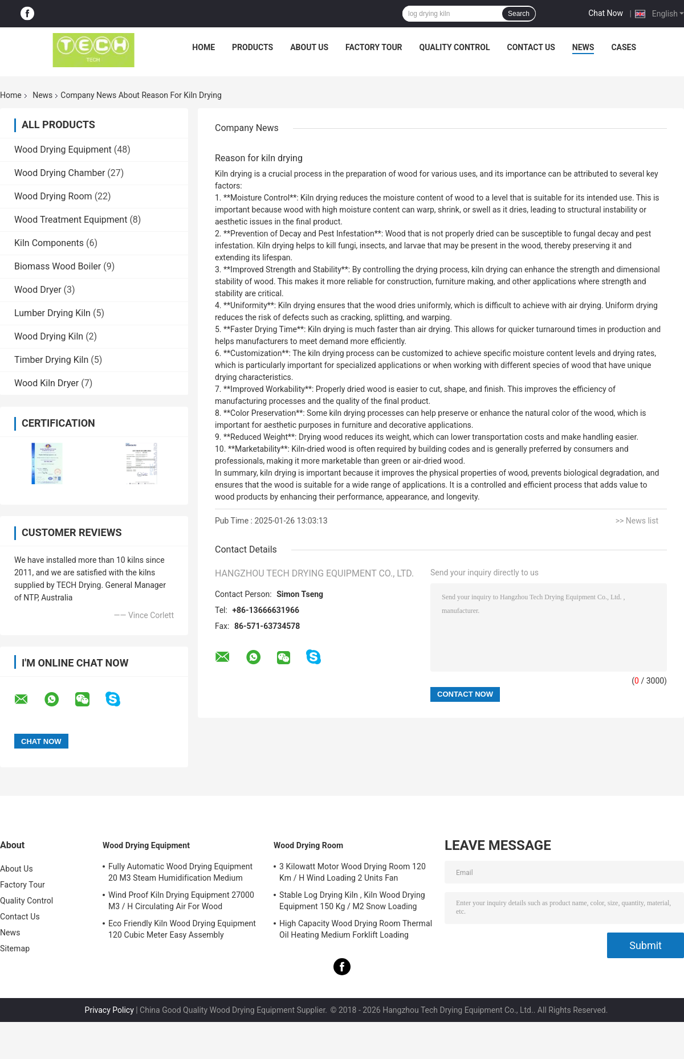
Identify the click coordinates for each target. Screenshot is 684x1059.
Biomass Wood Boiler (57, 266)
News (583, 47)
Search (519, 14)
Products (252, 47)
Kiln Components (49, 243)
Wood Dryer (38, 289)
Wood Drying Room (53, 196)
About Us (309, 47)
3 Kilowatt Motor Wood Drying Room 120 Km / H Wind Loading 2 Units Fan (352, 872)
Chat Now (605, 13)
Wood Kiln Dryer (46, 383)
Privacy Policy (109, 1010)
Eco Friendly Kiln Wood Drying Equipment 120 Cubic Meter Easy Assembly (182, 929)
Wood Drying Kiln (48, 336)
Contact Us (531, 47)
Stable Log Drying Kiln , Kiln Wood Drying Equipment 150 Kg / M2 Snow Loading (352, 900)
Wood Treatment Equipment (70, 219)
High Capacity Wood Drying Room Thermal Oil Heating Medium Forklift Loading (355, 929)
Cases (623, 47)
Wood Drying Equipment (63, 149)
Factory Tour (373, 47)
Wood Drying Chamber (59, 172)
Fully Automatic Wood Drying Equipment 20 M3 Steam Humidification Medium (180, 872)
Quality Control (455, 47)
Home (203, 47)
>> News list (637, 520)
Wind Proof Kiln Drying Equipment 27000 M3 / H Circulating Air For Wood (181, 900)
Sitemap (15, 948)
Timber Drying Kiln (51, 359)
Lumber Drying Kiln (52, 313)
